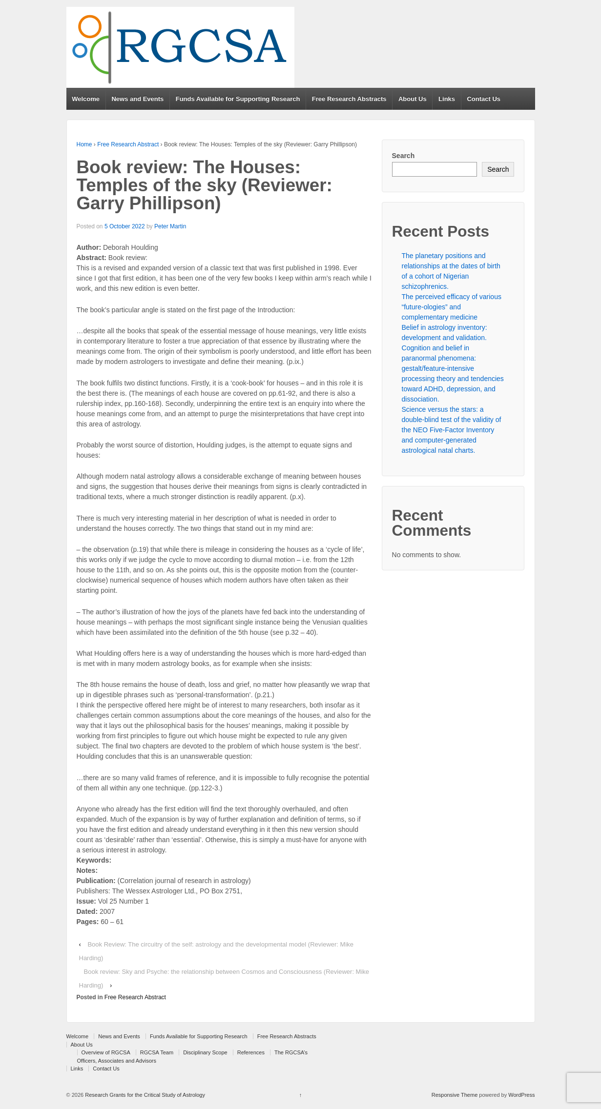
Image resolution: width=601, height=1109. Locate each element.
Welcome (86, 98)
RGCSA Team (156, 1052)
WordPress (521, 1095)
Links (446, 98)
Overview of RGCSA (106, 1052)
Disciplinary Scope (205, 1052)
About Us (412, 98)
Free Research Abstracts (349, 98)
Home (84, 144)
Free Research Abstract (128, 144)
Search (403, 156)
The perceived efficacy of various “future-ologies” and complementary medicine (451, 307)
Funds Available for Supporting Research (238, 98)
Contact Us (483, 98)
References (251, 1052)
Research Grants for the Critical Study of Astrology (144, 1095)
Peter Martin (170, 226)
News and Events (137, 98)
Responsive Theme (455, 1095)
